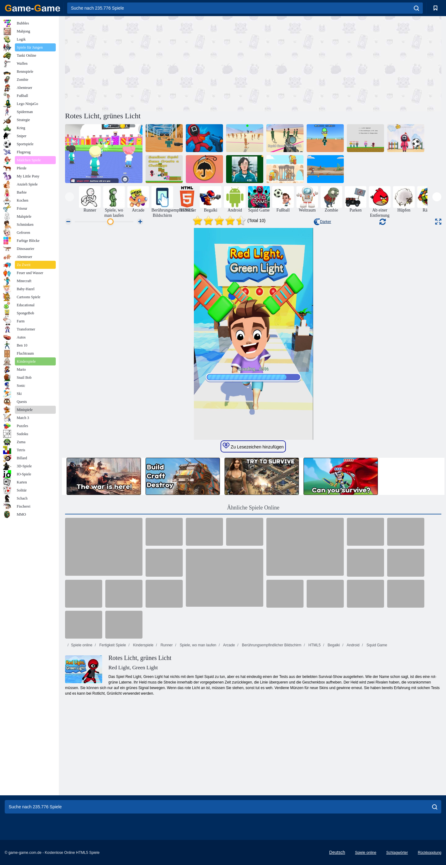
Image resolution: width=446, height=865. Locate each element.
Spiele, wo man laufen (197, 645)
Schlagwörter (397, 852)
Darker (322, 221)
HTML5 (314, 645)
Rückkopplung (429, 852)
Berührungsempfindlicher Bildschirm (271, 645)
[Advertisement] (159, 63)
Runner (166, 645)
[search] (416, 8)
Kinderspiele (142, 645)
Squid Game (376, 645)
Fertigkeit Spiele (112, 645)
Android (353, 645)
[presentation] (69, 196)
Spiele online (81, 645)
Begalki (333, 645)
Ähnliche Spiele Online (253, 508)
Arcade (228, 645)
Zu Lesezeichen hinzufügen (253, 446)
